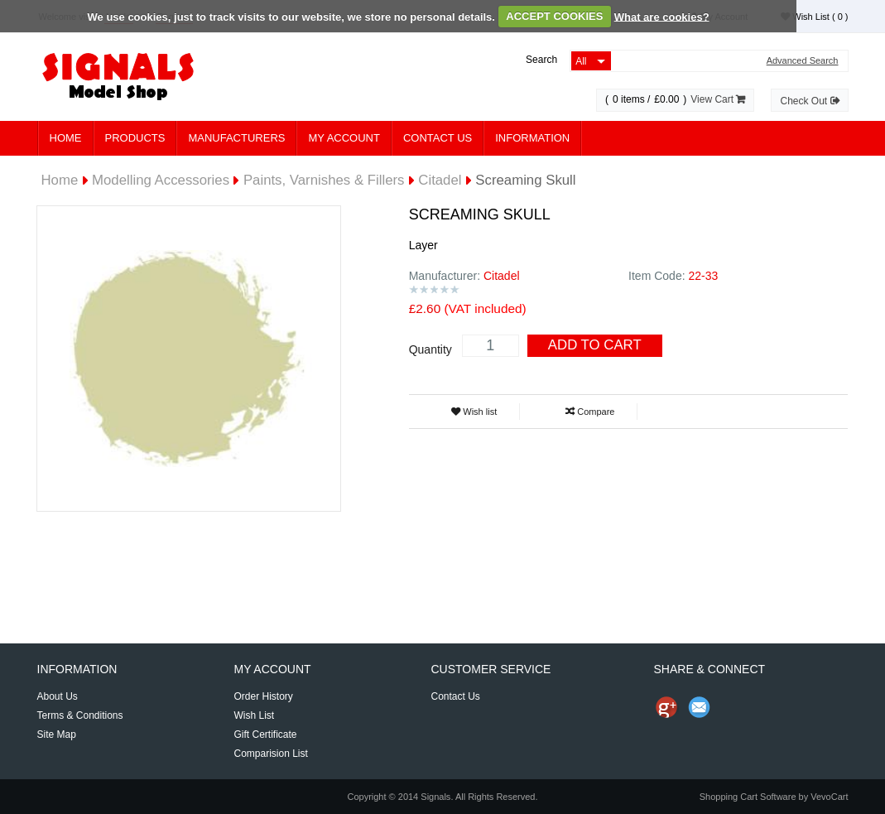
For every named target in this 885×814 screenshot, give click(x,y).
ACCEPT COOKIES (554, 16)
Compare (589, 412)
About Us (57, 696)
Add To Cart (595, 345)
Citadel (439, 180)
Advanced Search (803, 60)
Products (135, 138)
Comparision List (270, 753)
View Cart (717, 99)
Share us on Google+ (666, 707)
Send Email (699, 707)
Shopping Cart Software (748, 797)
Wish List (814, 17)
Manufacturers (236, 138)
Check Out (809, 101)
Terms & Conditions (80, 715)
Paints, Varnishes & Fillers (324, 180)
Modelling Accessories (160, 180)
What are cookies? (661, 16)
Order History (262, 696)
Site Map (56, 734)
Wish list (474, 412)
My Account (343, 138)
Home (66, 138)
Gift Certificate (264, 734)
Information (532, 138)
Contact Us (437, 138)
